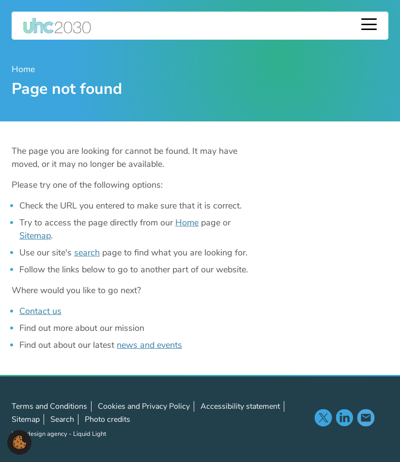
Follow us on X (323, 417)
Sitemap (35, 235)
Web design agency (40, 434)
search (87, 252)
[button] (19, 441)
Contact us (40, 311)
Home (187, 222)
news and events (149, 345)
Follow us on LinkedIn (344, 417)
